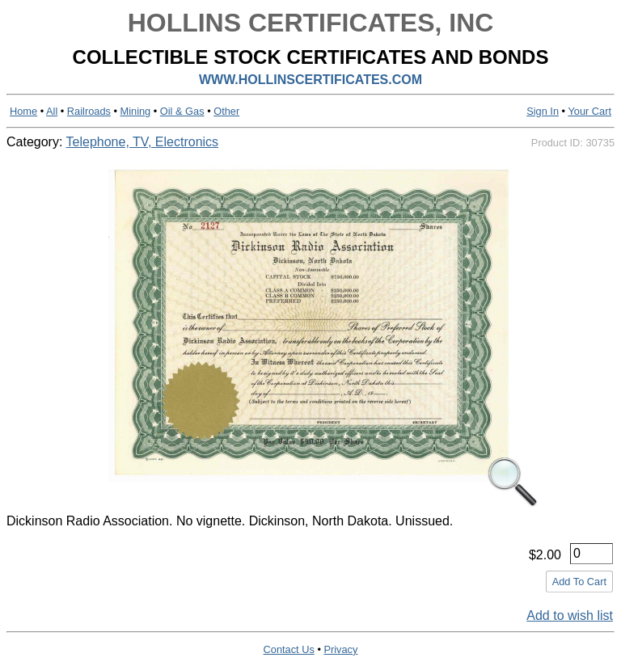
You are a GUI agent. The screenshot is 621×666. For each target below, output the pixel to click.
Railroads (89, 111)
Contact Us (289, 649)
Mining (135, 111)
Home (23, 111)
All (51, 111)
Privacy (340, 649)
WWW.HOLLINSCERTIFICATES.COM (310, 79)
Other (226, 111)
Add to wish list (569, 615)
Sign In (542, 111)
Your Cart (589, 111)
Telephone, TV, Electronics (142, 142)
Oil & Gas (182, 111)
